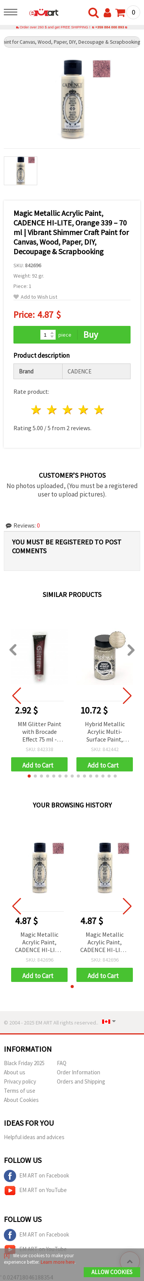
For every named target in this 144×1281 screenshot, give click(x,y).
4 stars (83, 410)
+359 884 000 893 (109, 27)
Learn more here (57, 1262)
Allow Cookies (111, 1272)
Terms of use (19, 1090)
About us (14, 1072)
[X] (7, 1255)
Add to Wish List (35, 297)
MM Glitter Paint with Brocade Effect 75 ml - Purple (39, 732)
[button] (29, 776)
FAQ (61, 1063)
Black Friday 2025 (24, 1063)
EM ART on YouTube (35, 1190)
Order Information (78, 1072)
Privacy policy (20, 1081)
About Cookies (21, 1099)
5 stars (99, 410)
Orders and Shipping (81, 1081)
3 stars (68, 410)
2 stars (52, 410)
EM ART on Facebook (36, 1176)
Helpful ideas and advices (34, 1137)
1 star (37, 410)
